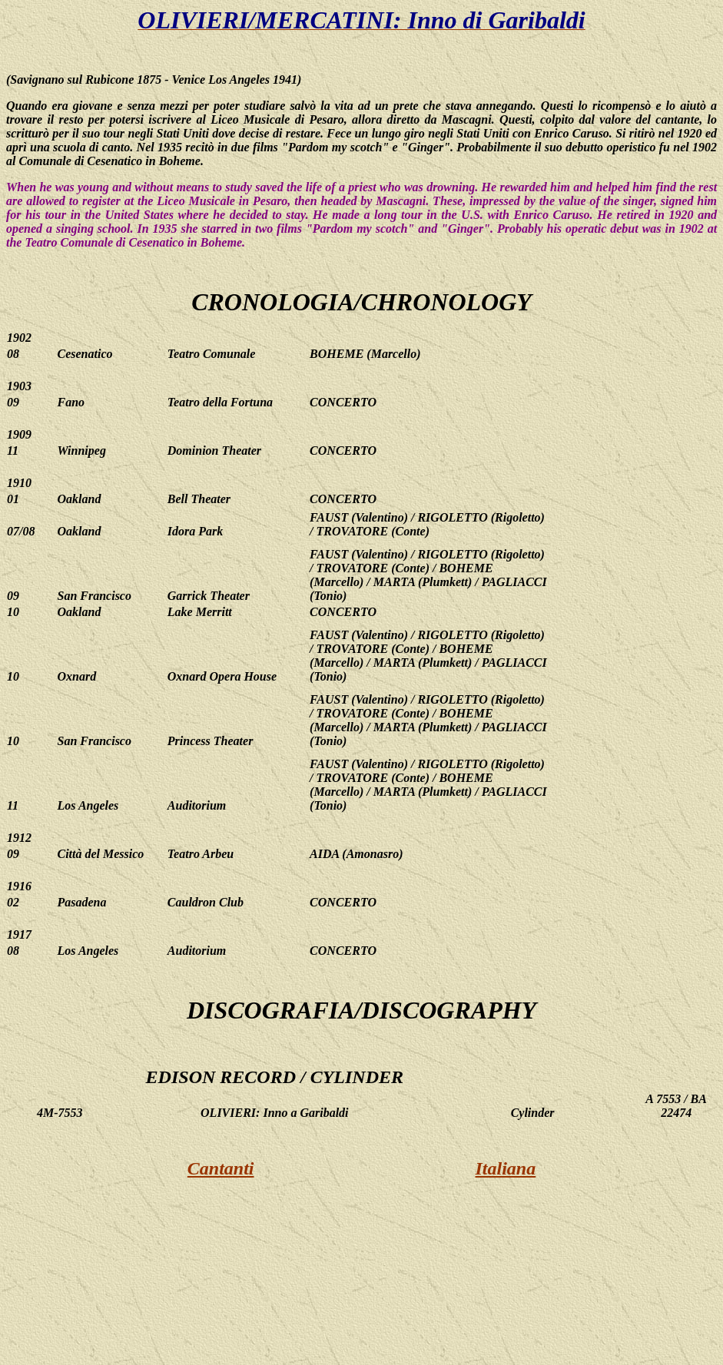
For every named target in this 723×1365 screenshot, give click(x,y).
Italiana (506, 1168)
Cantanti (220, 1168)
